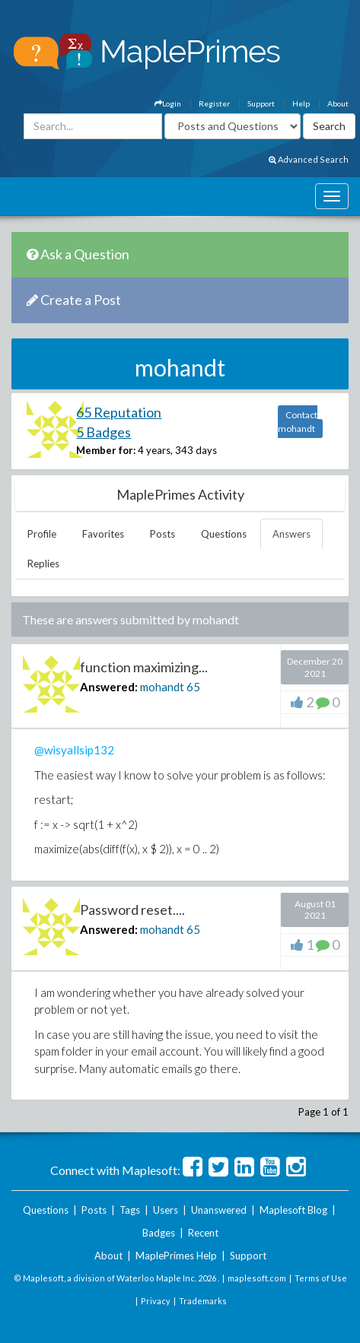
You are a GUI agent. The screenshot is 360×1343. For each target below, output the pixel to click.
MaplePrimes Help (176, 1255)
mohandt (162, 687)
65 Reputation (118, 412)
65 (193, 687)
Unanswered (219, 1210)
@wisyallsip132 (74, 750)
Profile (41, 534)
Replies (43, 563)
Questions (224, 534)
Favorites (103, 534)
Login (168, 103)
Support (261, 103)
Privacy (155, 1301)
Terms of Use (321, 1278)
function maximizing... (144, 667)
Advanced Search (309, 159)
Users (165, 1210)
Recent (203, 1233)
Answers (291, 534)
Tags (129, 1210)
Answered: (109, 687)
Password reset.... (132, 909)
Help (301, 103)
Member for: (105, 450)
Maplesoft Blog (293, 1210)
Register (214, 103)
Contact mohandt (297, 421)
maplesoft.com (257, 1278)
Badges (158, 1233)
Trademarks (203, 1301)
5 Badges (103, 432)
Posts (162, 534)
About (338, 103)
